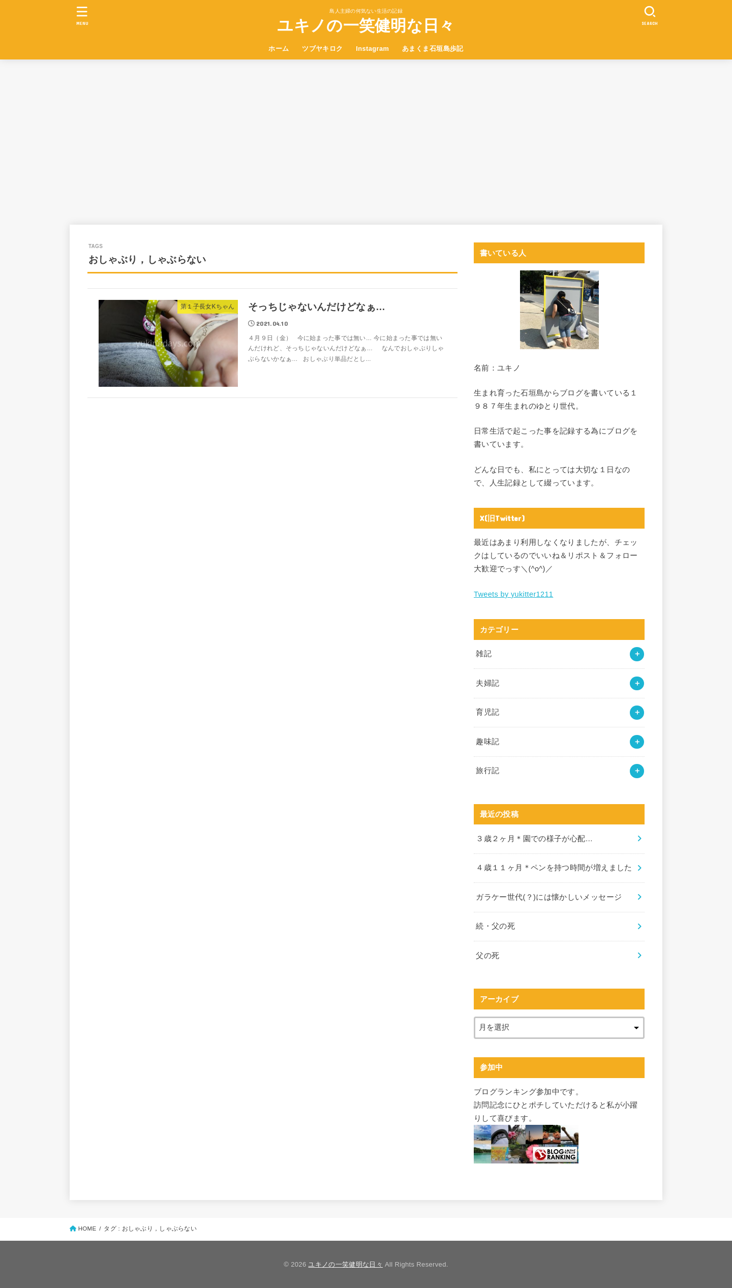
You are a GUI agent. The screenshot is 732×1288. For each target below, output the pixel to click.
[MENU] (82, 15)
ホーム (278, 48)
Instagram (372, 48)
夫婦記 (487, 683)
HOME (87, 1228)
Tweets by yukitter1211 (513, 594)
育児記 (487, 712)
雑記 (484, 654)
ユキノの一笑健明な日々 (365, 26)
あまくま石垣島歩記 (433, 48)
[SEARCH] (649, 15)
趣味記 (487, 742)
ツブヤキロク (322, 48)
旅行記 (487, 770)
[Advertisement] (366, 136)
